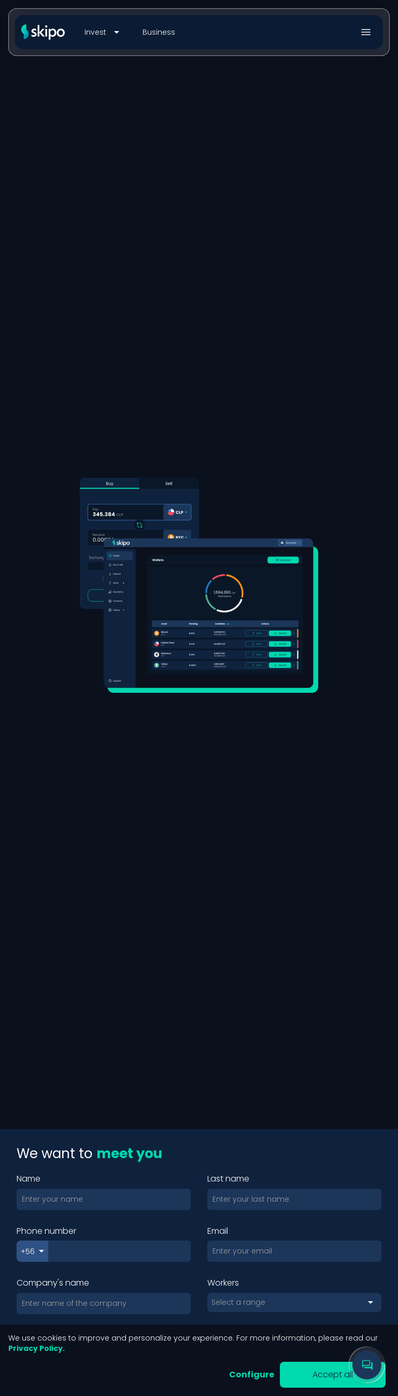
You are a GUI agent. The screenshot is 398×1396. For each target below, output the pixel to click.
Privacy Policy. (36, 1348)
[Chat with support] (366, 1364)
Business (159, 32)
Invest (103, 32)
